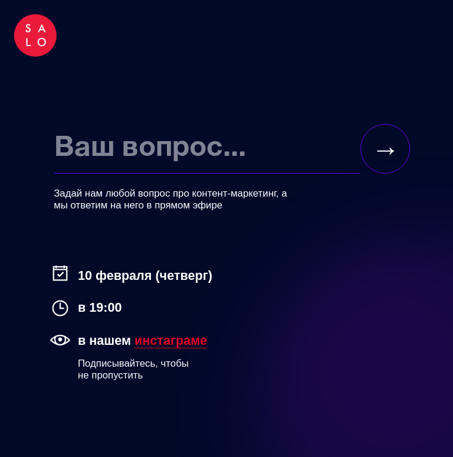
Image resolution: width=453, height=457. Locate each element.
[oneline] (207, 149)
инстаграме (170, 340)
